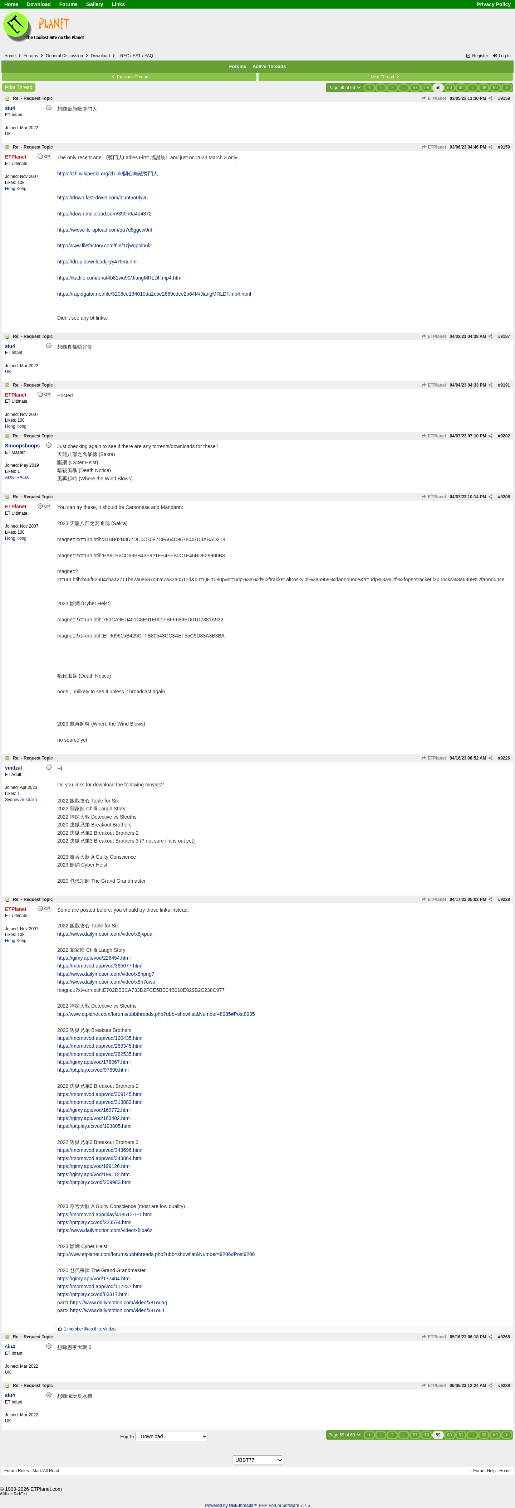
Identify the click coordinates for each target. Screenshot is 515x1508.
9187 (505, 336)
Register (477, 55)
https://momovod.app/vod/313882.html (99, 1102)
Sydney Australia (21, 799)
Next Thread (386, 76)
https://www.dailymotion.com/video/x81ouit (117, 1310)
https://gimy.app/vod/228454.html (94, 958)
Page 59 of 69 (345, 87)
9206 (505, 496)
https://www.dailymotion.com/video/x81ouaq (118, 1302)
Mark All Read (46, 1470)
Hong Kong (15, 188)
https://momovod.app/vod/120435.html (99, 1038)
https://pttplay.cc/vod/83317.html (93, 1294)
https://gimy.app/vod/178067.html (94, 1062)
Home (11, 4)
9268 (505, 1336)
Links (118, 4)
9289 (505, 1385)
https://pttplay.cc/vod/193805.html (94, 1126)
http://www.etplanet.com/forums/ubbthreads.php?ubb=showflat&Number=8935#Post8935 (156, 1014)
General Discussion (64, 55)
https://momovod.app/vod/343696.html (99, 1150)
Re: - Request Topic (33, 98)
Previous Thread (129, 76)
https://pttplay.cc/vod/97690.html (93, 1070)
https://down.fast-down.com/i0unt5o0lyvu (102, 197)
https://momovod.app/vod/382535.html (99, 1054)
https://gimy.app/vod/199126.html (94, 1166)
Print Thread (19, 87)
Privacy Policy (494, 4)
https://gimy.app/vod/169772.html (94, 1110)
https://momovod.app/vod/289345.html (99, 1046)
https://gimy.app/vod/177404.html (94, 1278)
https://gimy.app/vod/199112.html (94, 1174)
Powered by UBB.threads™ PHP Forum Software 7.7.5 (257, 1505)
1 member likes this (82, 1329)
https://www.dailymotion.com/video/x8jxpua (104, 934)
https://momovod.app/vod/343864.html (99, 1158)
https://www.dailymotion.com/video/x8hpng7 (105, 974)
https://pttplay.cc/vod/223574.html (94, 1222)
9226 (505, 758)
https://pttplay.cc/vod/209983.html (94, 1182)
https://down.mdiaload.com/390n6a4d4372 (104, 214)
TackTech (21, 1494)
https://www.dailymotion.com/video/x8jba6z (104, 1230)
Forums (68, 4)
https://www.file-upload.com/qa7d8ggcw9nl (104, 230)
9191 (505, 385)
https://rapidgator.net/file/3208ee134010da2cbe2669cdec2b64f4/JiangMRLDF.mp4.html (154, 294)
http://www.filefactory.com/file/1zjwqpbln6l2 (104, 245)
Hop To (127, 1436)
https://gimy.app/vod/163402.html (94, 1118)
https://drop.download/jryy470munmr (97, 262)
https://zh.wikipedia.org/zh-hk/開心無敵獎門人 (107, 173)
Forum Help (484, 1470)
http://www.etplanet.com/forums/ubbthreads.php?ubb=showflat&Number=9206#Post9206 (156, 1254)
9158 (505, 98)
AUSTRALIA (17, 477)
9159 (505, 147)
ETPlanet (433, 98)
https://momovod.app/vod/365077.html (99, 966)
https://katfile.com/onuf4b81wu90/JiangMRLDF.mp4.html (119, 278)
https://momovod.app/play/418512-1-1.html (104, 1214)
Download (39, 4)
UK (8, 133)
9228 (505, 899)
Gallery (94, 4)
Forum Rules (16, 1470)
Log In (501, 55)
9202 (505, 435)
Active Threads (269, 66)
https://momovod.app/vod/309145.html (99, 1094)
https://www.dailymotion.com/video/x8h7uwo (106, 982)
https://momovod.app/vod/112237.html (99, 1286)
